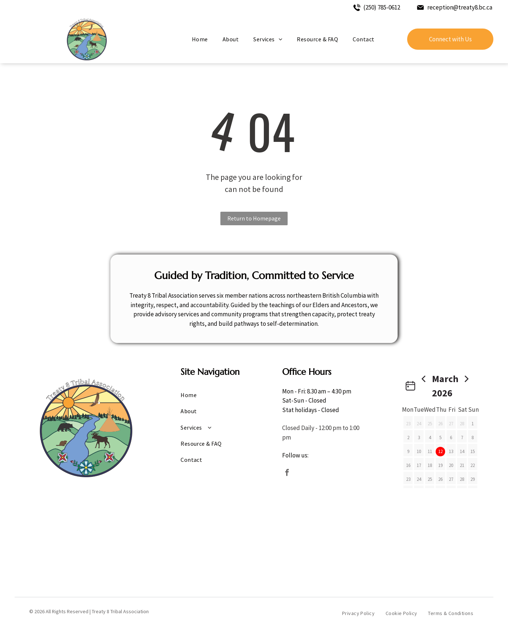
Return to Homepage (254, 218)
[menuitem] (200, 39)
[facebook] (287, 474)
